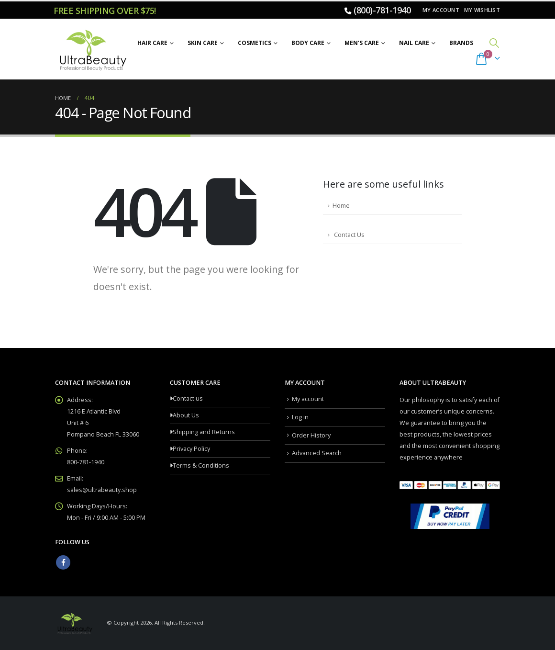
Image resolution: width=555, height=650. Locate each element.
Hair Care (152, 43)
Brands (461, 43)
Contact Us (349, 235)
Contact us (188, 398)
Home (341, 206)
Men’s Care (361, 43)
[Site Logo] (91, 49)
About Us (186, 415)
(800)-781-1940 (382, 10)
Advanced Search (317, 453)
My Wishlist (482, 9)
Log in (300, 417)
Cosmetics (254, 43)
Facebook (63, 562)
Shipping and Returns (204, 432)
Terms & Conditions (201, 465)
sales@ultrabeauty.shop (102, 490)
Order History (311, 435)
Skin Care (203, 43)
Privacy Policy (191, 449)
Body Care (307, 43)
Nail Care (414, 43)
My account (440, 9)
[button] (494, 43)
